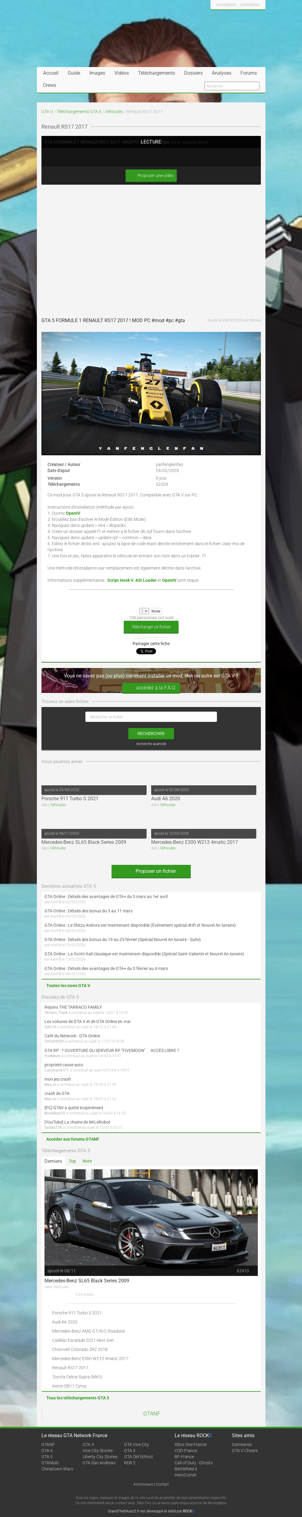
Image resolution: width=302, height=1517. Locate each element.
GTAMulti (50, 1462)
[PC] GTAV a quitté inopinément (73, 1107)
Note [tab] (87, 1161)
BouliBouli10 (54, 1113)
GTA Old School (138, 1456)
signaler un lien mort (151, 638)
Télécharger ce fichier (151, 626)
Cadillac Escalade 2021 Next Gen (83, 1340)
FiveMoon (52, 1056)
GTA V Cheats (245, 1450)
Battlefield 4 (186, 1468)
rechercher (151, 733)
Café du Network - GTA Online (72, 1035)
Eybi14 (50, 1027)
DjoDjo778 (53, 1127)
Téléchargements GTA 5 (79, 111)
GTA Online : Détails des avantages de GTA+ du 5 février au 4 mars (106, 968)
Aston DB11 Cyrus (69, 1386)
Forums (248, 73)
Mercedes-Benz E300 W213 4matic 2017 (194, 842)
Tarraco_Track (56, 1013)
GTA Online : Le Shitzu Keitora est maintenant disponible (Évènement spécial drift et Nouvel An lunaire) (140, 925)
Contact (162, 1484)
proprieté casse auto (63, 1064)
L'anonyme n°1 (56, 1070)
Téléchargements (156, 73)
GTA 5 (47, 1456)
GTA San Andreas (99, 1462)
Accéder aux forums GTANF (72, 1139)
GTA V (47, 111)
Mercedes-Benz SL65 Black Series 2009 (83, 842)
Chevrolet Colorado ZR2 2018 (80, 1349)
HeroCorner (186, 1475)
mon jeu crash (57, 1079)
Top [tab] (72, 1161)
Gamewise (242, 1444)
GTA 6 (47, 1450)
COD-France (186, 1450)
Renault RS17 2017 (70, 1367)
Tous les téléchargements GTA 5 (77, 1397)
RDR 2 (130, 1462)
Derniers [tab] (53, 1161)
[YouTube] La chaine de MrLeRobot (77, 1122)
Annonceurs (143, 1484)
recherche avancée (151, 744)
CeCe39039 (54, 1041)
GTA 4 (88, 1444)
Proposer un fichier (151, 871)
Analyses (221, 73)
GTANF (151, 1414)
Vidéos (121, 73)
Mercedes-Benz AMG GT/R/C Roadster (88, 1331)
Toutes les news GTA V (68, 985)
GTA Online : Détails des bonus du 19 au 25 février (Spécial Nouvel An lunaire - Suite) (122, 939)
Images (97, 73)
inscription (226, 4)
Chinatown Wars (57, 1468)
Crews (49, 85)
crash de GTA (56, 1093)
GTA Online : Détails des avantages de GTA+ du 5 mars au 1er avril (106, 896)
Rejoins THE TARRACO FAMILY (73, 1007)
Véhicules (114, 111)
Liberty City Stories (100, 1456)
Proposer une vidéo (151, 175)
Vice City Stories (98, 1450)
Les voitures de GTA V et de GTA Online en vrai (87, 1021)
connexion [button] (250, 4)
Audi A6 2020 (165, 798)
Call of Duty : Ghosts (194, 1462)
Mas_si (50, 1084)
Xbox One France (191, 1444)
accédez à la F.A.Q (151, 688)
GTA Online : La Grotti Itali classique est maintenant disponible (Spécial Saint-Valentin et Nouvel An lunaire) (144, 953)
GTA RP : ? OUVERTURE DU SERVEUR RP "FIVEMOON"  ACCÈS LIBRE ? (111, 1050)
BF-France (184, 1456)
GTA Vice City (136, 1444)
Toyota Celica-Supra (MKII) (77, 1376)
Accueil (51, 73)
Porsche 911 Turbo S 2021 (69, 798)
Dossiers (193, 73)
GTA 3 (129, 1450)
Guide (74, 73)
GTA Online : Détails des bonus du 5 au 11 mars (88, 910)
